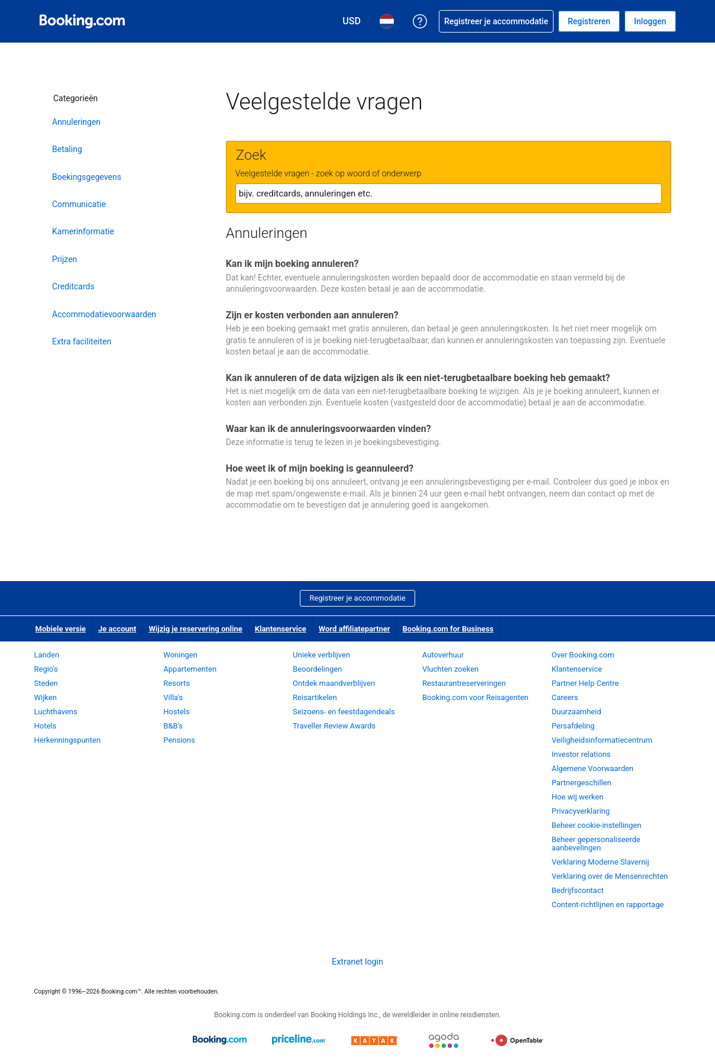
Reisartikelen (315, 697)
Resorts (176, 683)
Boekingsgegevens (86, 177)
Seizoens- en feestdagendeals (344, 711)
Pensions (179, 740)
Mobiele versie (60, 628)
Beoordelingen (317, 669)
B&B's (173, 725)
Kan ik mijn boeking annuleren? (292, 263)
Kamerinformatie (83, 231)
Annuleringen (76, 122)
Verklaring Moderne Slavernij (600, 861)
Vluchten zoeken (450, 669)
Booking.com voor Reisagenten (475, 697)
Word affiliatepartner (354, 628)
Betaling (67, 149)
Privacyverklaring (581, 811)
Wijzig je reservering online (195, 628)
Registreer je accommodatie (357, 598)
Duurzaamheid (576, 711)
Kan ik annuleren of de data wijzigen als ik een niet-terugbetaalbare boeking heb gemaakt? (418, 377)
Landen (47, 654)
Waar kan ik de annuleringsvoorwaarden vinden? (328, 428)
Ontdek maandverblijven (334, 683)
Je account (117, 628)
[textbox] (448, 193)
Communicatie (79, 204)
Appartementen (189, 669)
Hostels (176, 711)
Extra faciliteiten (81, 341)
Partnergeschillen (582, 782)
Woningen (180, 654)
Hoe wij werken (578, 796)
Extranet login (357, 961)
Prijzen (64, 259)
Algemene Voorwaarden (592, 768)
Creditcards (73, 286)
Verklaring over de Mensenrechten (610, 876)
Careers (565, 697)
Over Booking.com (583, 654)
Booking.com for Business (448, 628)
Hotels (45, 725)
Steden (46, 683)
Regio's (46, 669)
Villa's (173, 697)
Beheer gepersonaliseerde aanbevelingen (596, 843)
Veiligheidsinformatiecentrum (602, 740)
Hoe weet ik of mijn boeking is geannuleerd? (319, 468)
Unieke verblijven (321, 654)
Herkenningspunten (67, 740)
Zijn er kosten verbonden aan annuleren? (312, 315)
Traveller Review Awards (334, 725)
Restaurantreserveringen (464, 683)
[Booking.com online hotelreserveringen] (82, 21)
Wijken (45, 697)
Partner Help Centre (585, 683)
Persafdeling (573, 725)
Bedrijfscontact (578, 890)
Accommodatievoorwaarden (102, 314)
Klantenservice (280, 628)
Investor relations (581, 754)
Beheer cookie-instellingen (597, 825)
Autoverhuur (443, 654)
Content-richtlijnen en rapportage (608, 904)
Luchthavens (55, 711)
